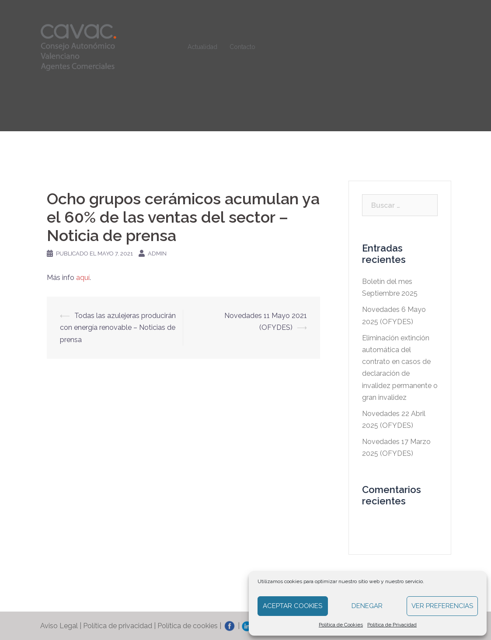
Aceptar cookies (292, 606)
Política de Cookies (341, 625)
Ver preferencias (442, 606)
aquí (83, 277)
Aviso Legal (59, 626)
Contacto (242, 46)
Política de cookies (187, 626)
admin (157, 253)
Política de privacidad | (120, 626)
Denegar (367, 606)
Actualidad (202, 46)
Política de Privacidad (392, 625)
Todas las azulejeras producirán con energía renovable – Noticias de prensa (118, 327)
